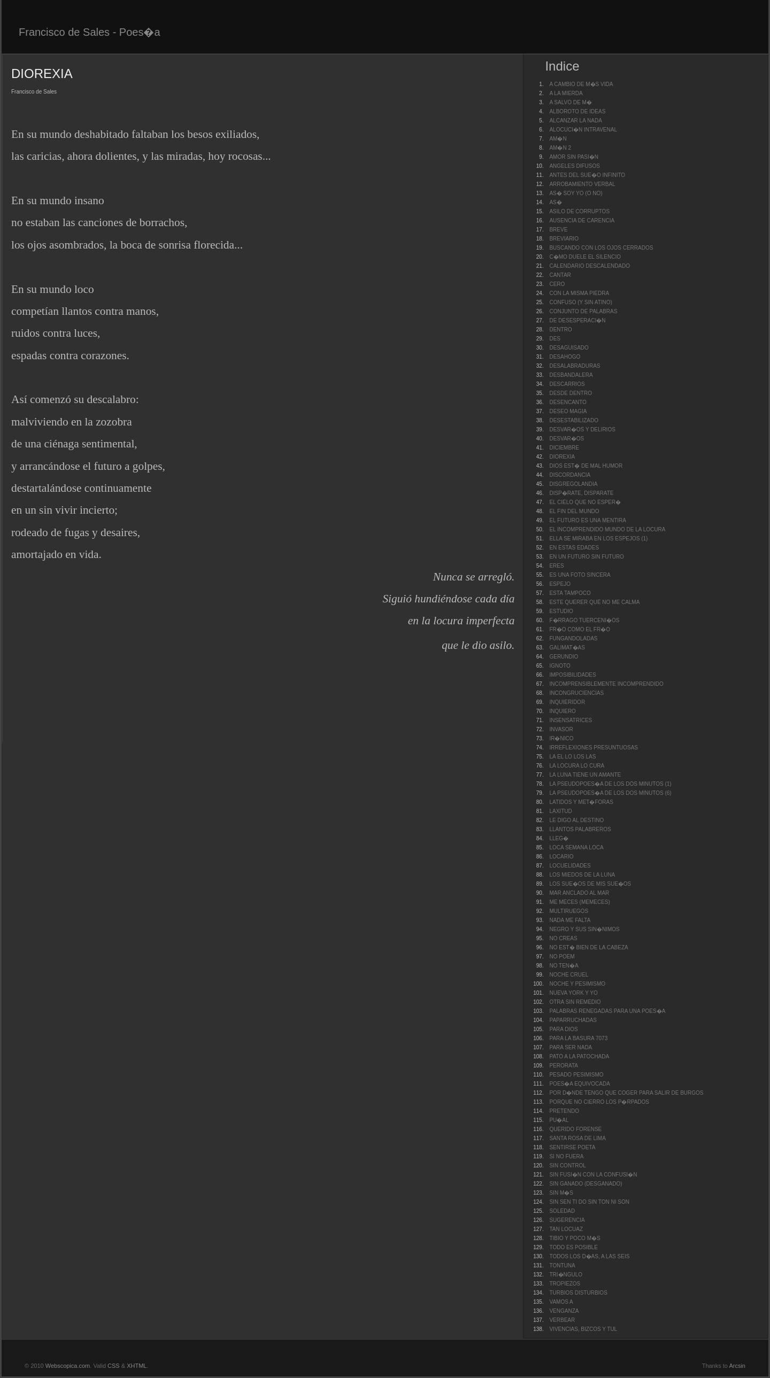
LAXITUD (560, 811)
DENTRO (560, 329)
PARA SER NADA (570, 1047)
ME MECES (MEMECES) (579, 902)
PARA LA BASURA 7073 (578, 1038)
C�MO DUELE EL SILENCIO (585, 257)
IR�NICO (561, 738)
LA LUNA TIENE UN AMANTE (585, 775)
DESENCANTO (567, 402)
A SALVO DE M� (570, 102)
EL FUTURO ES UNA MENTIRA (587, 520)
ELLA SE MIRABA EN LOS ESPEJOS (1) (598, 538)
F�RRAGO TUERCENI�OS (584, 620)
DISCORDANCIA (569, 475)
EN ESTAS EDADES (574, 548)
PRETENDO (564, 1111)
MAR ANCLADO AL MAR (579, 893)
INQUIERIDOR (567, 702)
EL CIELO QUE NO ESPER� (585, 502)
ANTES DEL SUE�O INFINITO (587, 175)
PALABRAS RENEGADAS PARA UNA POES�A (607, 1011)
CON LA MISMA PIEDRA (579, 293)
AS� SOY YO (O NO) (575, 193)
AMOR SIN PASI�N (573, 157)
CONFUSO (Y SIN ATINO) (580, 302)
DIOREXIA (562, 457)
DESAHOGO (564, 357)
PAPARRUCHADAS (573, 1020)
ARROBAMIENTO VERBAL (582, 184)
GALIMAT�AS (567, 648)
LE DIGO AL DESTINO (576, 820)
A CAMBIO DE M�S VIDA (581, 84)
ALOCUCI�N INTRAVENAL (583, 130)
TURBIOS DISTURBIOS (578, 1293)
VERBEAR (562, 1320)
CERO (557, 284)
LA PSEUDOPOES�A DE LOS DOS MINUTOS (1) (610, 784)
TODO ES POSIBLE (573, 1247)
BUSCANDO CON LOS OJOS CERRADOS (601, 248)
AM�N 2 (560, 148)
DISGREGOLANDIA (573, 484)
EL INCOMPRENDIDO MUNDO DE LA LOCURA (607, 529)
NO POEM (561, 956)
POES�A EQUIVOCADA (579, 1084)
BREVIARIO (563, 239)
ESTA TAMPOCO (569, 593)
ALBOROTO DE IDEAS (577, 111)
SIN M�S (561, 1193)
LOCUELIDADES (569, 866)
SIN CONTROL (567, 1165)
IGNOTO (559, 666)
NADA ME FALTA (569, 920)
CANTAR (560, 275)
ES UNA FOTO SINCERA (579, 575)
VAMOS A (561, 1302)
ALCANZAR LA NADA (575, 120)
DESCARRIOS (566, 384)
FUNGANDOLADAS (573, 638)
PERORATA (563, 1066)
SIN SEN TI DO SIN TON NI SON (589, 1202)
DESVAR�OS (566, 439)
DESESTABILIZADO (573, 420)
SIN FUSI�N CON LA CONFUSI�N (593, 1175)
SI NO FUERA (566, 1156)
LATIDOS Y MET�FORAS (581, 802)
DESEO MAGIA (568, 411)
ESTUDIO (561, 611)
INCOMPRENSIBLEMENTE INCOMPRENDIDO (606, 684)
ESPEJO (559, 584)
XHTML (137, 1365)
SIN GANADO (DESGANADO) (585, 1184)
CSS (113, 1365)
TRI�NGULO (565, 1275)
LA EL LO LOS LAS (572, 757)
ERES (556, 566)
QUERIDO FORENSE (575, 1129)
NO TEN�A (563, 966)
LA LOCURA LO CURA (576, 766)
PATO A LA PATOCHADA (579, 1056)
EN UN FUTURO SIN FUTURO (586, 557)
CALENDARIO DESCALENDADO (589, 266)
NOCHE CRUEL (568, 975)
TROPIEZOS (564, 1284)
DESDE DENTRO (570, 393)
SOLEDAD (562, 1211)
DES (554, 339)
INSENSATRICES (570, 720)
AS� (555, 202)
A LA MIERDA (565, 93)
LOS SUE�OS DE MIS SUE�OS (590, 884)
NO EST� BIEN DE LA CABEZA (588, 947)
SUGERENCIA (566, 1220)
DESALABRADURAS (574, 366)
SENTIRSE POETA (572, 1147)
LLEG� (558, 838)
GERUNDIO (563, 657)
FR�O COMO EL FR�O (579, 629)
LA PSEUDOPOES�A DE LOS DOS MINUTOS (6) (610, 793)
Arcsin (737, 1365)
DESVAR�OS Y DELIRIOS (582, 429)
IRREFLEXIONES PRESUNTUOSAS (593, 747)
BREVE (558, 230)
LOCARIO (561, 857)
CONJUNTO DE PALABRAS (583, 311)
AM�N (557, 139)
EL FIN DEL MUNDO (574, 511)
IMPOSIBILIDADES (572, 675)
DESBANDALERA (570, 375)
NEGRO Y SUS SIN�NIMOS (584, 929)
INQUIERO (562, 711)
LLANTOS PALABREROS (580, 829)
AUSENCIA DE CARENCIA (581, 220)
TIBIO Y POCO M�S (574, 1238)
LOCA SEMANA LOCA (576, 847)
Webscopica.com (67, 1365)
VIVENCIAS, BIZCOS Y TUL (583, 1329)
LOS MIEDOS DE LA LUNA (582, 875)
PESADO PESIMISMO (576, 1075)
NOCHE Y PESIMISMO (577, 984)
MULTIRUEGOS (568, 911)
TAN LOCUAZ (566, 1229)
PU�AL (558, 1120)
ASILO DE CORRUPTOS (579, 211)
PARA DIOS (563, 1029)
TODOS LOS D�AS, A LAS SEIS (589, 1256)
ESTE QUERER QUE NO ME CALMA (594, 602)
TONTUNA (562, 1265)
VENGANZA (564, 1311)
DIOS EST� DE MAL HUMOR (585, 466)
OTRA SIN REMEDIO (574, 1002)
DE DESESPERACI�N (577, 320)
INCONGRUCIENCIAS (576, 693)
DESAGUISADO (568, 348)
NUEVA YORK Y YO (573, 993)
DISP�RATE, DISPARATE (581, 493)
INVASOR (561, 729)
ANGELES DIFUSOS (574, 166)
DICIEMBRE (564, 448)
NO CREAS (563, 938)
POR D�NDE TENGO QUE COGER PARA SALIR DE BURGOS (626, 1093)
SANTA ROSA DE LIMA (577, 1138)
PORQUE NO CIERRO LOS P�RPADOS (599, 1102)
